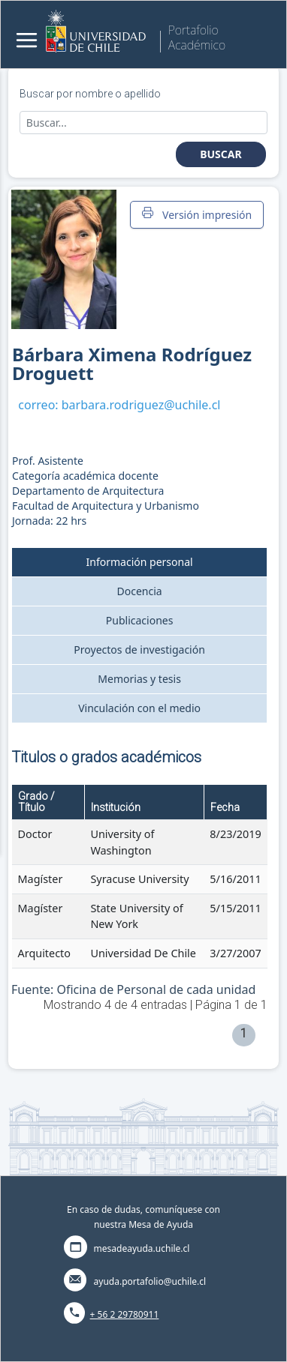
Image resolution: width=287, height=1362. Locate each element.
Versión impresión (197, 214)
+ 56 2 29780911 (124, 1314)
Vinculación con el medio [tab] (139, 708)
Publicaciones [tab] (140, 620)
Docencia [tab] (139, 591)
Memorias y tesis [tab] (139, 679)
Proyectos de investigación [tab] (139, 649)
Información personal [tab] (139, 562)
